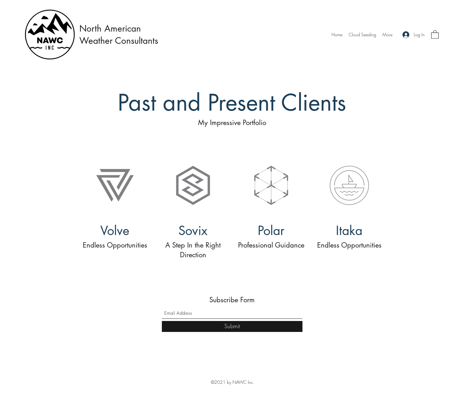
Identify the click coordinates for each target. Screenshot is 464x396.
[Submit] (232, 326)
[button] (435, 34)
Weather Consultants (120, 40)
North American (110, 28)
